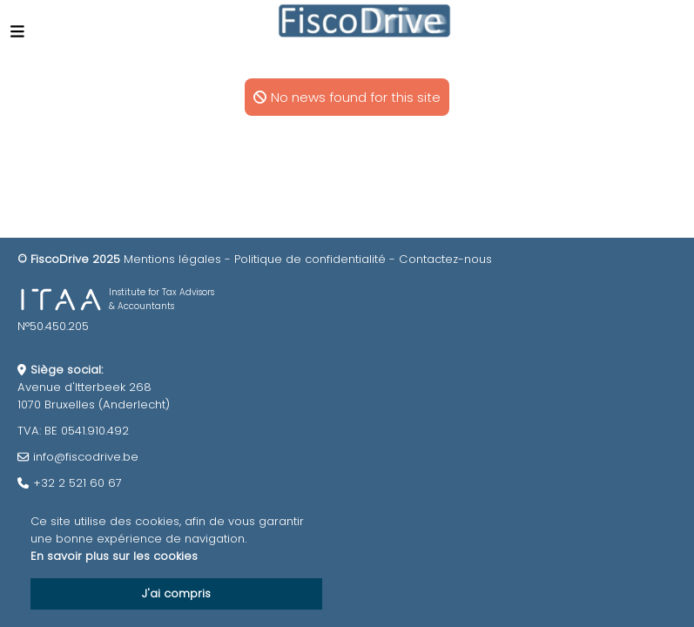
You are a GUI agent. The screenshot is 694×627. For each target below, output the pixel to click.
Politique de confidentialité (310, 259)
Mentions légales (172, 259)
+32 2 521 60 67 (77, 483)
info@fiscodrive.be (85, 456)
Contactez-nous (445, 259)
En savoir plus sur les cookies (114, 556)
